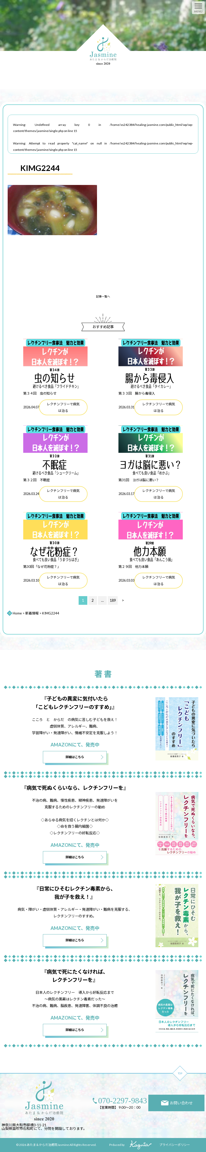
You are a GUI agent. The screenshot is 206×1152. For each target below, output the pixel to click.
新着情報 (32, 613)
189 (113, 600)
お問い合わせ (177, 1103)
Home (17, 613)
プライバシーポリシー (174, 1145)
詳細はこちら (75, 757)
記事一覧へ (103, 296)
